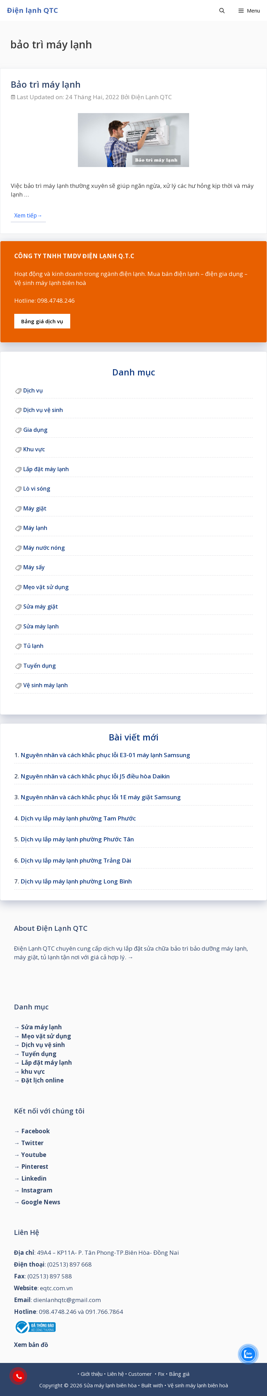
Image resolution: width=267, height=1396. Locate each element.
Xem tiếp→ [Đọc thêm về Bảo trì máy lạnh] (28, 215)
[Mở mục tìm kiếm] (222, 10)
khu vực (33, 1072)
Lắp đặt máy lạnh (46, 469)
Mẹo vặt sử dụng (45, 587)
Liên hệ (115, 1373)
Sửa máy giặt (40, 606)
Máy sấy (34, 567)
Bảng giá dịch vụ (42, 321)
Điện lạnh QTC (32, 10)
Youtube (33, 1155)
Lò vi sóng (36, 488)
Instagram (36, 1190)
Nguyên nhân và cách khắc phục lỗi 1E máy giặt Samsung (101, 797)
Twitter (32, 1143)
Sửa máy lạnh (41, 626)
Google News (40, 1202)
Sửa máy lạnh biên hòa (110, 1385)
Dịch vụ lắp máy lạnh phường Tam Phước (78, 818)
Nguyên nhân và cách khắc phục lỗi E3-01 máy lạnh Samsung (105, 755)
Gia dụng (35, 430)
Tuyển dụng (39, 665)
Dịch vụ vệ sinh (43, 410)
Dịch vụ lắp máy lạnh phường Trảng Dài (76, 860)
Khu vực (34, 449)
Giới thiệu (92, 1373)
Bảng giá (179, 1373)
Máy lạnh (35, 528)
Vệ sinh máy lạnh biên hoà (198, 1385)
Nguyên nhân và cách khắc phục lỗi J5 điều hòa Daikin (95, 776)
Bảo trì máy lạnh (46, 84)
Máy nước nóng (44, 548)
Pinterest (34, 1167)
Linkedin (34, 1178)
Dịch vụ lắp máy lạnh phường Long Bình (76, 881)
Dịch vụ (33, 390)
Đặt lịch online (42, 1080)
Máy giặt (35, 508)
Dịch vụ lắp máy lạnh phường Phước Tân (77, 839)
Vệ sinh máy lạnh (45, 685)
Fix (161, 1373)
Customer (140, 1373)
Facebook (35, 1131)
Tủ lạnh (33, 646)
